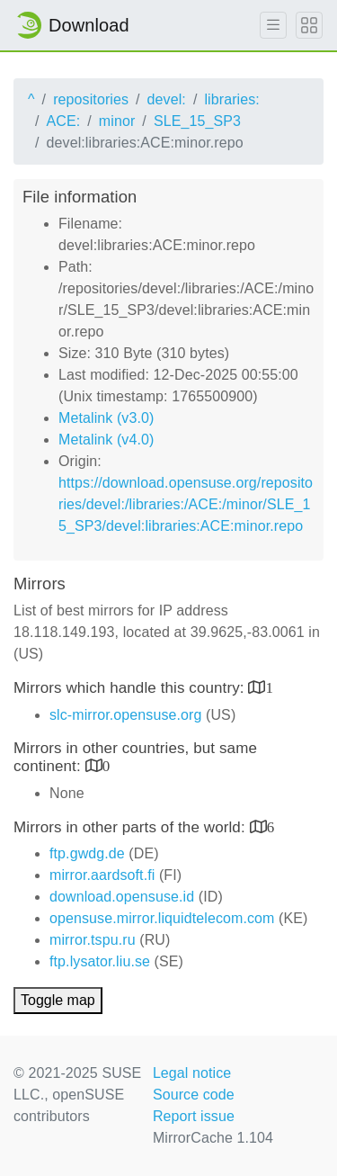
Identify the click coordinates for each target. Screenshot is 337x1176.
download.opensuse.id (121, 896)
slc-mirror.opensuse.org (125, 715)
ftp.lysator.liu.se (99, 961)
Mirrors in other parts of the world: (131, 827)
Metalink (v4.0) (106, 439)
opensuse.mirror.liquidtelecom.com (162, 918)
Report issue (194, 1116)
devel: (166, 99)
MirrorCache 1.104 (213, 1137)
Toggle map (58, 1000)
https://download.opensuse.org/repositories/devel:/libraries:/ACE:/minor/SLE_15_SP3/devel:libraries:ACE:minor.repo (185, 504)
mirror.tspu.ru (92, 939)
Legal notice (192, 1073)
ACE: (64, 121)
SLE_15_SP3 (197, 121)
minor (117, 121)
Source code (194, 1094)
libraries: (231, 99)
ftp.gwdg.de (87, 853)
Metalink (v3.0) (106, 418)
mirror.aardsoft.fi (102, 875)
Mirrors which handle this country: (130, 687)
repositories (91, 99)
